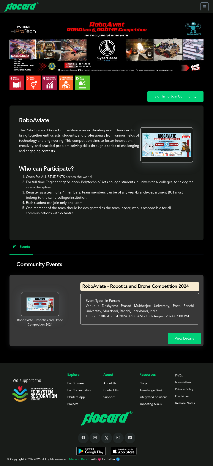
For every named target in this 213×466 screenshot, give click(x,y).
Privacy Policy (184, 389)
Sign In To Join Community (175, 96)
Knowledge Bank (151, 390)
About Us (109, 383)
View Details (184, 338)
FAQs (179, 375)
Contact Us (110, 390)
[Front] (21, 7)
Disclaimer (182, 396)
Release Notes (185, 403)
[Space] (34, 390)
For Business (75, 383)
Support (109, 397)
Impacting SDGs (150, 404)
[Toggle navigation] (204, 6)
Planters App (76, 397)
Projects (72, 404)
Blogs (143, 383)
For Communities (79, 390)
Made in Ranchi (80, 459)
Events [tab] (21, 247)
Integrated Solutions (153, 397)
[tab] (106, 247)
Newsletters (183, 382)
